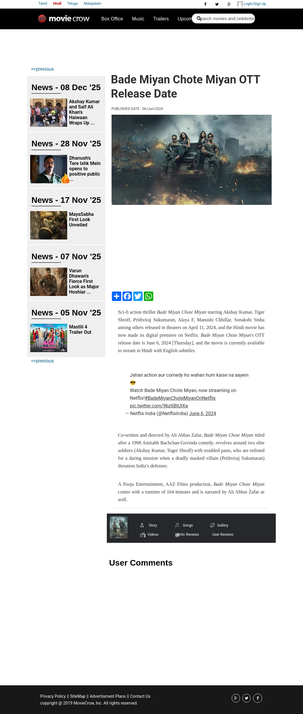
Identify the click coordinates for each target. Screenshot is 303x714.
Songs (188, 525)
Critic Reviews (188, 534)
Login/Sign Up (251, 4)
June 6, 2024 (202, 413)
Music (138, 18)
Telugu (72, 3)
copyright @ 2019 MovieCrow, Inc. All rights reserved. (89, 703)
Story (153, 525)
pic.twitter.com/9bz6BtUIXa (159, 406)
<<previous (42, 69)
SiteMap (77, 696)
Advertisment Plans (108, 696)
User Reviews (222, 534)
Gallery (222, 525)
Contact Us (140, 696)
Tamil (42, 3)
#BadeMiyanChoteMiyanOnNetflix (180, 398)
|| (68, 696)
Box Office (112, 18)
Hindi (57, 3)
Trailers (161, 18)
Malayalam (92, 3)
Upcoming (188, 18)
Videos (152, 534)
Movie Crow (65, 20)
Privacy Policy (53, 696)
